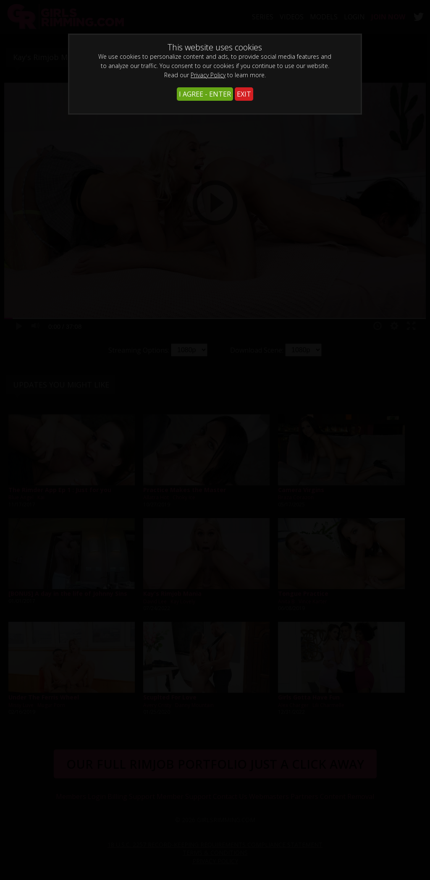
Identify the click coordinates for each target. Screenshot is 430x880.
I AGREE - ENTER (205, 94)
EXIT (244, 94)
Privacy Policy (208, 75)
